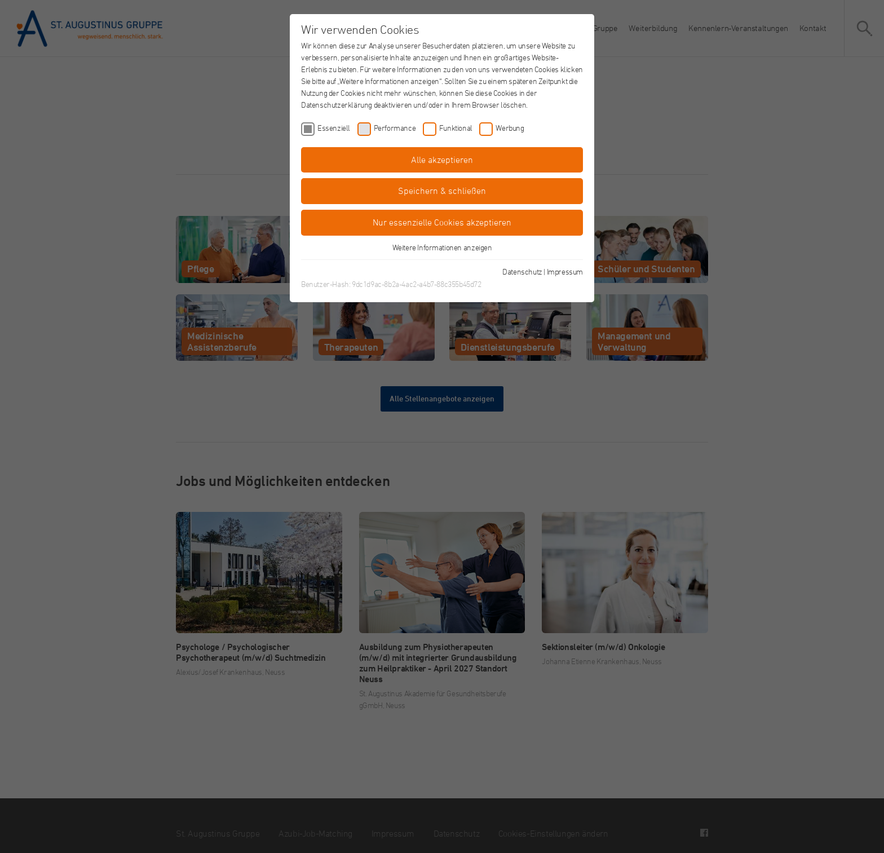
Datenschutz (522, 271)
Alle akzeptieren (442, 159)
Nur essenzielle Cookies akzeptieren (442, 222)
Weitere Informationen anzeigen (442, 247)
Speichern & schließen (442, 190)
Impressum (565, 271)
